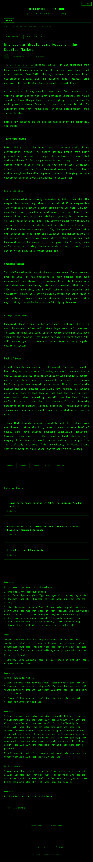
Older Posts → (57, 826)
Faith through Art (13, 766)
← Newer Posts (35, 826)
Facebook (22, 466)
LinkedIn (35, 466)
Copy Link (60, 466)
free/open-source (13, 37)
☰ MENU (9, 21)
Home (6, 26)
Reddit (47, 466)
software (38, 37)
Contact (59, 847)
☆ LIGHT (86, 4)
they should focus (38, 108)
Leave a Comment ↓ (16, 808)
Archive (48, 847)
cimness (7, 635)
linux (27, 37)
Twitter (9, 466)
